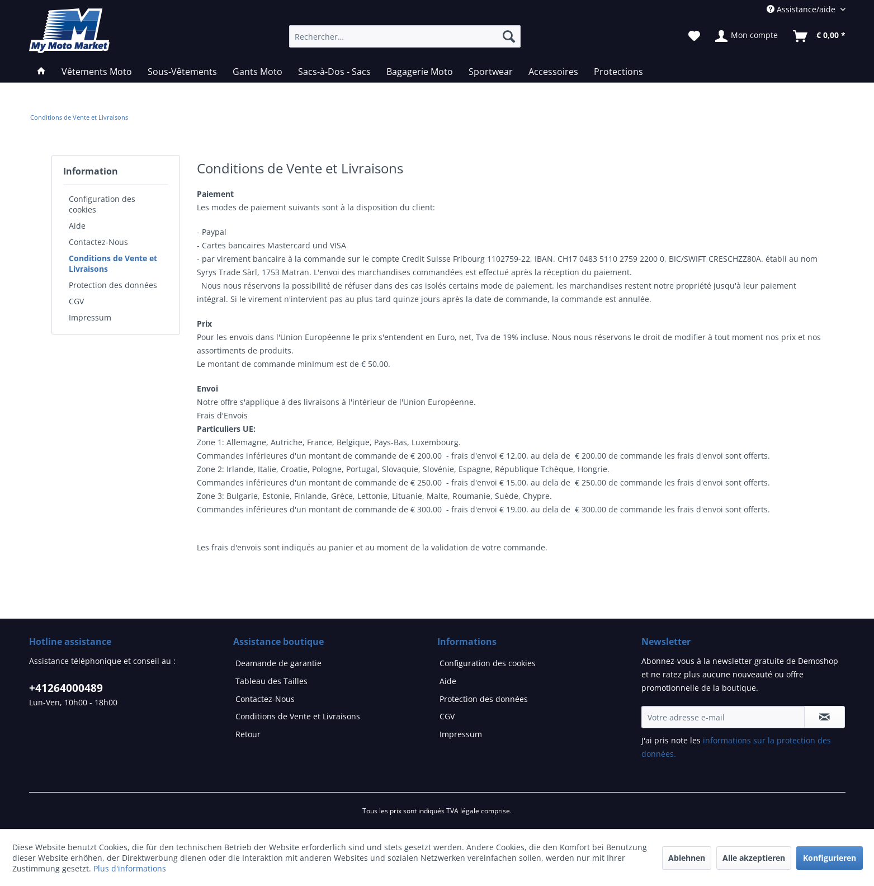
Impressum (90, 317)
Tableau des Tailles (271, 681)
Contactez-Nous (98, 242)
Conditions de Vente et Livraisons (113, 263)
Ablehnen (686, 857)
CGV (76, 301)
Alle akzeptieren (753, 857)
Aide (77, 225)
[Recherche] (509, 36)
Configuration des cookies (102, 204)
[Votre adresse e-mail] (723, 717)
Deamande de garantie (278, 663)
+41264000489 (66, 688)
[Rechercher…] (405, 36)
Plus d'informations (129, 868)
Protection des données (113, 285)
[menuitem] (79, 117)
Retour (248, 734)
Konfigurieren (829, 857)
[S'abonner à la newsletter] (824, 717)
